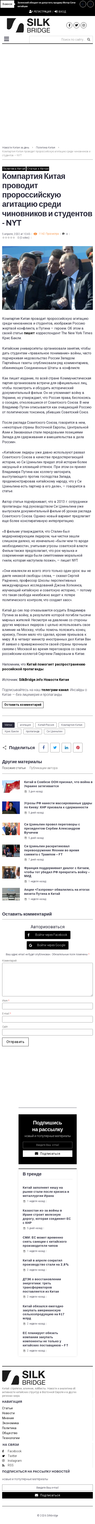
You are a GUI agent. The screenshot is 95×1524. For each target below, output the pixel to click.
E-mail (6, 1013)
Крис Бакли (12, 731)
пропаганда (32, 731)
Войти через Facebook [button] (51, 934)
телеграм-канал (55, 690)
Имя (5, 1000)
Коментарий (9, 960)
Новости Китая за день (15, 147)
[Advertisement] (47, 93)
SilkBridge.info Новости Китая (44, 680)
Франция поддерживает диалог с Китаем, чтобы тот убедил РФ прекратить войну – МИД (57, 872)
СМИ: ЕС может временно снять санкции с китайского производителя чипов (45, 1241)
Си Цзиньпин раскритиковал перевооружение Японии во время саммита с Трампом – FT (51, 850)
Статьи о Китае (37, 168)
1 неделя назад (35, 881)
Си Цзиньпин (54, 731)
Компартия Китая (71, 724)
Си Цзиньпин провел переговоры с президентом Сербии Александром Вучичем (52, 828)
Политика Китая (45, 147)
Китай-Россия (46, 724)
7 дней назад (34, 859)
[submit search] (88, 39)
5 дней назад (34, 812)
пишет (29, 333)
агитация (25, 724)
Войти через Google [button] (51, 945)
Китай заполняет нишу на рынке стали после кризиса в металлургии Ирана (46, 1192)
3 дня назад (33, 791)
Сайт (5, 1026)
